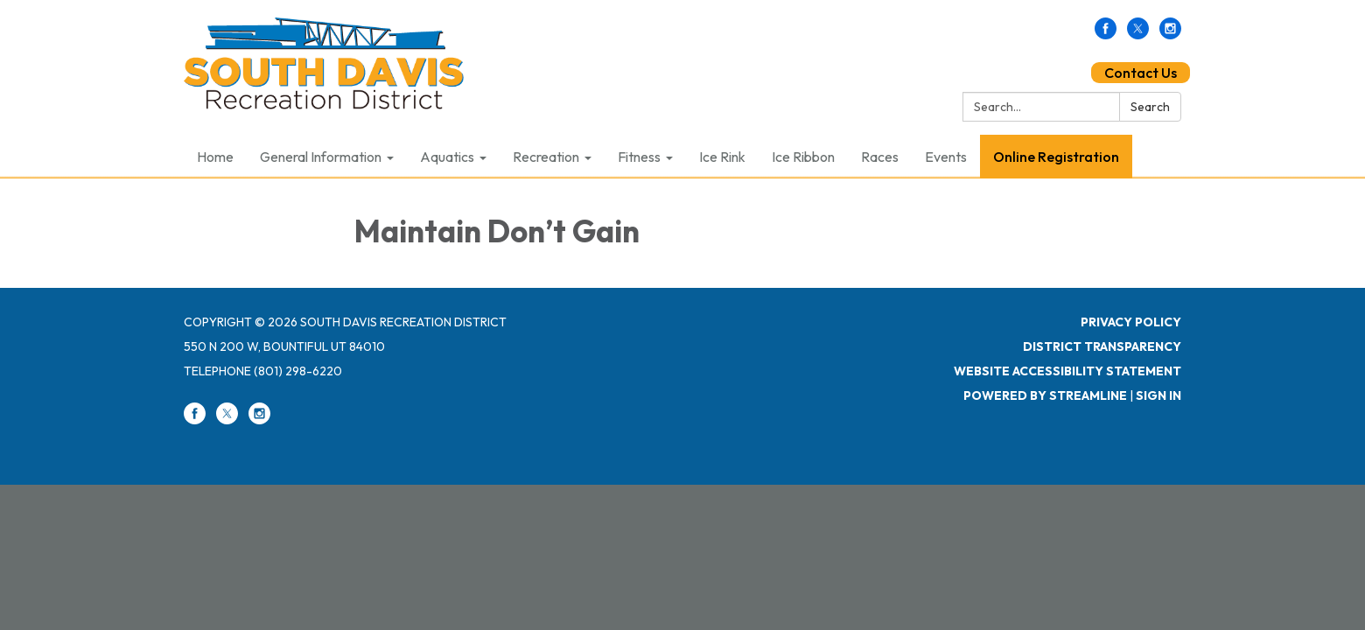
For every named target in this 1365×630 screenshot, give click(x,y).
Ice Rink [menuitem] (722, 156)
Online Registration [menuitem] (1056, 156)
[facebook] (1105, 34)
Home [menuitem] (215, 156)
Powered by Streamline (1045, 395)
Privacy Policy (1131, 322)
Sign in (1158, 395)
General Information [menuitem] (321, 156)
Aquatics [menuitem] (447, 156)
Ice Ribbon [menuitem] (803, 156)
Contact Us (1140, 72)
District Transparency (1102, 346)
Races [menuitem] (880, 156)
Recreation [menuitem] (546, 156)
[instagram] (1170, 34)
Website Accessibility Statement (1067, 371)
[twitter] (1138, 34)
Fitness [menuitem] (639, 156)
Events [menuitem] (946, 156)
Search (1150, 107)
